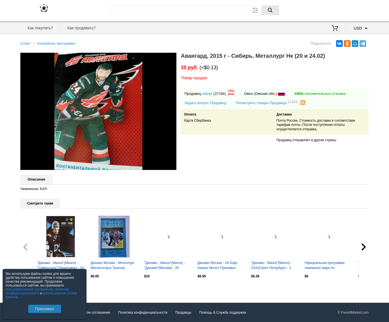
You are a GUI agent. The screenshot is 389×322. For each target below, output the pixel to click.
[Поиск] (270, 10)
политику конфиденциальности (37, 291)
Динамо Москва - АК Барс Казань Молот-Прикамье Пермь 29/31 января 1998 (218, 266)
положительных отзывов (320, 94)
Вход (336, 10)
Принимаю (44, 309)
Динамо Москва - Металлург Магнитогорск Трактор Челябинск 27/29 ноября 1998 (114, 266)
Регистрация (357, 10)
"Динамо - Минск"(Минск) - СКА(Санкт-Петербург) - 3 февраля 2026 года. (271, 266)
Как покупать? (40, 28)
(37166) (219, 94)
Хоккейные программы (56, 43)
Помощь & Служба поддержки (222, 312)
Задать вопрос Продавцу (205, 103)
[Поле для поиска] (194, 10)
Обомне (231, 92)
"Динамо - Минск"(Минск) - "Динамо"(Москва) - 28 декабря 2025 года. (164, 266)
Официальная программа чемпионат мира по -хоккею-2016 (324, 266)
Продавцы (183, 312)
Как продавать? (81, 28)
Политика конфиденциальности (142, 312)
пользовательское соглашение (29, 289)
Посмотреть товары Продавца (266, 102)
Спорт (25, 43)
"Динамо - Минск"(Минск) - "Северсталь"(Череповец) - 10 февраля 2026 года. (60, 266)
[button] (171, 57)
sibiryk (207, 94)
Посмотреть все (32, 288)
